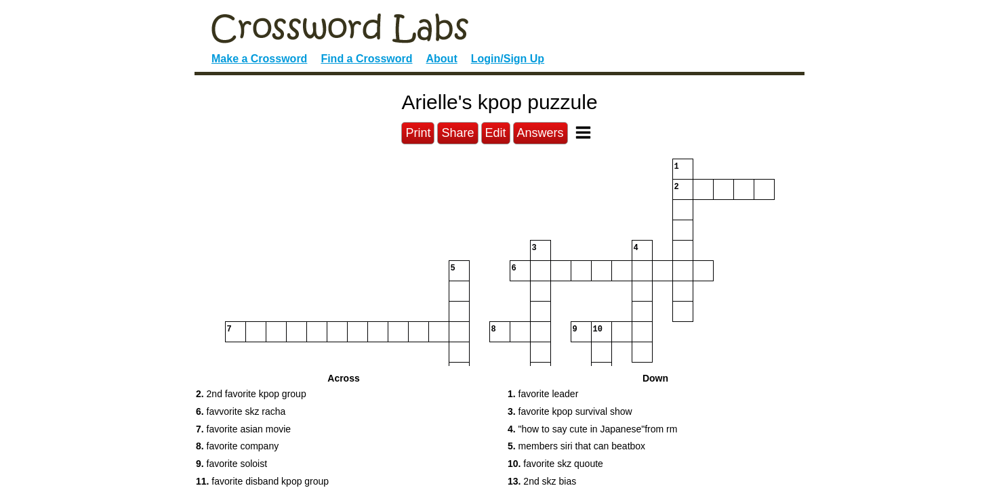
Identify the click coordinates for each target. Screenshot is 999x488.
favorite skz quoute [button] (555, 463)
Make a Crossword (259, 58)
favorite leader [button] (543, 393)
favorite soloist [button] (231, 463)
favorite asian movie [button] (243, 429)
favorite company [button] (237, 446)
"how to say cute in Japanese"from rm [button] (592, 429)
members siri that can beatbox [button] (576, 446)
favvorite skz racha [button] (240, 411)
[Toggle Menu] (583, 132)
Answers (540, 133)
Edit (495, 133)
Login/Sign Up (507, 58)
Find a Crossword (366, 58)
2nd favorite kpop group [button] (251, 393)
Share (457, 133)
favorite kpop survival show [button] (570, 411)
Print (417, 133)
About (441, 58)
